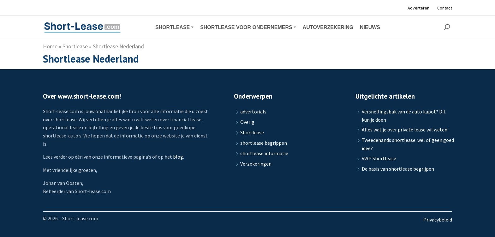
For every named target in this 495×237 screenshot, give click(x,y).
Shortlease (75, 46)
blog (178, 157)
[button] (446, 27)
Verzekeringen (255, 164)
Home (50, 46)
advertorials (253, 111)
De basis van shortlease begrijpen (398, 169)
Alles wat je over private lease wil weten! (405, 129)
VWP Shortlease (379, 158)
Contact (444, 8)
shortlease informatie (264, 153)
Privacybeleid (437, 219)
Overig (247, 122)
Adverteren (418, 8)
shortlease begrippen (263, 143)
